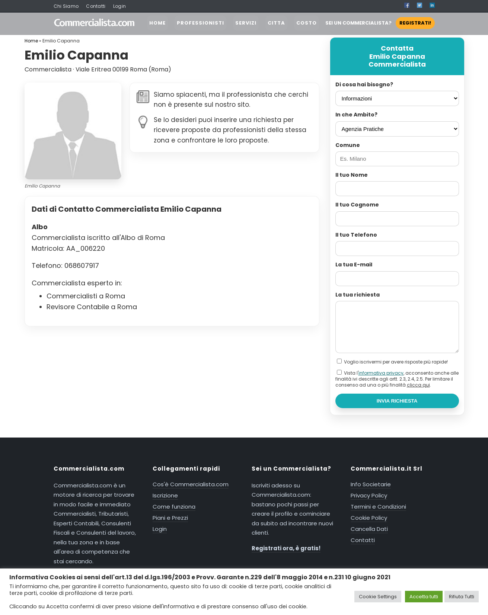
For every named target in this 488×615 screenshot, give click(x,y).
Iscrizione (165, 495)
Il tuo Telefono (356, 234)
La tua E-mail (353, 264)
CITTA (276, 22)
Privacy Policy (369, 495)
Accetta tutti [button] (423, 596)
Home (31, 41)
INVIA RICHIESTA (397, 401)
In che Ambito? (356, 114)
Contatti (95, 6)
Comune (347, 145)
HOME (157, 22)
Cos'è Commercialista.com (191, 484)
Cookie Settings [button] (378, 596)
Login (119, 6)
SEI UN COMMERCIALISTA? (380, 22)
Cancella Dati (369, 529)
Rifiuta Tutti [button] (461, 596)
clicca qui (418, 385)
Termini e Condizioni (378, 506)
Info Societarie (371, 484)
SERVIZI (245, 22)
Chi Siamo (66, 6)
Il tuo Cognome (357, 204)
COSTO (306, 22)
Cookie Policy (369, 518)
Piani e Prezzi (170, 518)
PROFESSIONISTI (200, 22)
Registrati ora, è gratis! (286, 548)
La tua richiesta (357, 294)
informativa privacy (381, 373)
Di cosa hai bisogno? (364, 84)
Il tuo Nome (351, 175)
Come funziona (174, 506)
